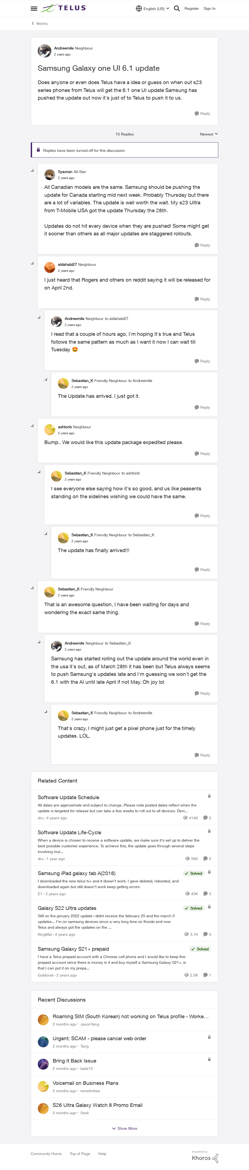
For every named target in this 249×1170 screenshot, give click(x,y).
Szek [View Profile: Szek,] (84, 1112)
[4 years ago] (56, 818)
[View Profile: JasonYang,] (43, 1019)
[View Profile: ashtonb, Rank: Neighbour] (49, 429)
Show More (124, 1128)
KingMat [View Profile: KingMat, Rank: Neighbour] (45, 934)
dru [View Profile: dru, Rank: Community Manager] (40, 817)
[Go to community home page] (64, 8)
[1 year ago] (55, 858)
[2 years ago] (66, 975)
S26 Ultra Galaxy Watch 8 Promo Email (97, 1105)
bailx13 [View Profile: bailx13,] (86, 1068)
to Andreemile (140, 380)
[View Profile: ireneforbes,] (43, 1086)
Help (102, 1153)
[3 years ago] (54, 893)
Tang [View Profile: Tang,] (84, 1046)
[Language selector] (152, 8)
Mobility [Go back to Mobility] (39, 23)
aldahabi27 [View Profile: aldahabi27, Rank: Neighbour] (67, 264)
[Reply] (202, 113)
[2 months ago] (64, 1024)
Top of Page (80, 1153)
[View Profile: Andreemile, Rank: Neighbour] (44, 51)
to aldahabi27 (116, 318)
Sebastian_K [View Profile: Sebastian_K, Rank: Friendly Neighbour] (82, 380)
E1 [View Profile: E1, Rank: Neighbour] (40, 893)
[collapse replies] (32, 171)
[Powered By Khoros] (205, 1157)
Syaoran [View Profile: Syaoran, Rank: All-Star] (65, 171)
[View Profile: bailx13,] (43, 1064)
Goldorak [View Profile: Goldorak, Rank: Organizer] (46, 975)
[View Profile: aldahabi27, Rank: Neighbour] (49, 267)
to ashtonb (131, 473)
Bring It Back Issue (74, 1061)
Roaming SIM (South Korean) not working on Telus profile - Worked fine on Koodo (130, 1016)
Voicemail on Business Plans (86, 1083)
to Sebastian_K (141, 534)
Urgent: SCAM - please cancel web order (99, 1038)
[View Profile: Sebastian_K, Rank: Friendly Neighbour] (63, 383)
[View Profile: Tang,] (43, 1041)
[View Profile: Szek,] (43, 1108)
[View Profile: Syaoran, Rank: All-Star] (49, 174)
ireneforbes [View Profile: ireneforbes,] (90, 1090)
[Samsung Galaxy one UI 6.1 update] (66, 178)
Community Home (46, 1153)
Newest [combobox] (209, 134)
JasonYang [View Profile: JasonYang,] (89, 1023)
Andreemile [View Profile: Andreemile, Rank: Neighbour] (64, 48)
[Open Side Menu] (34, 8)
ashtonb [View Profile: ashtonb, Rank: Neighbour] (65, 426)
